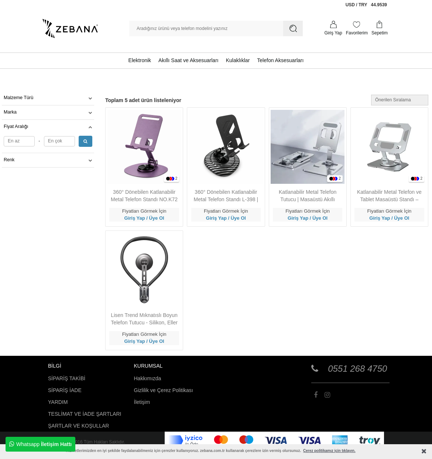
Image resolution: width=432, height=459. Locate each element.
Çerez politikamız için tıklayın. (329, 451)
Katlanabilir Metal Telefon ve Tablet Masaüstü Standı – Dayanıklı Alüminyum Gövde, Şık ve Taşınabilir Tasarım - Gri (389, 196)
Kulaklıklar (238, 60)
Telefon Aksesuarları (280, 60)
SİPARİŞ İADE (65, 390)
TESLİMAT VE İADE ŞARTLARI (84, 414)
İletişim (142, 402)
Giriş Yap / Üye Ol (144, 218)
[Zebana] (70, 28)
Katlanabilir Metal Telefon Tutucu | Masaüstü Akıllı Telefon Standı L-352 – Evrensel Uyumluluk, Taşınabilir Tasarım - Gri (307, 196)
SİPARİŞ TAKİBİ (66, 378)
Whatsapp (40, 444)
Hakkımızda (147, 378)
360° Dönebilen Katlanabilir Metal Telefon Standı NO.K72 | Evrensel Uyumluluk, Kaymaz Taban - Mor (144, 196)
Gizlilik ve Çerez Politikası (163, 390)
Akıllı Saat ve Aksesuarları (188, 60)
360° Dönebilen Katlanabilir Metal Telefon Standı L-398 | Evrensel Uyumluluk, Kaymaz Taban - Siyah (226, 196)
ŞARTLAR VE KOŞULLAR (78, 426)
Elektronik (139, 60)
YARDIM (58, 402)
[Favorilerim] (357, 28)
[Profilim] (333, 28)
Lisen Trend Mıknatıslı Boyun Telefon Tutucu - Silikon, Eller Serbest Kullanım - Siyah (144, 319)
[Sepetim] (379, 28)
